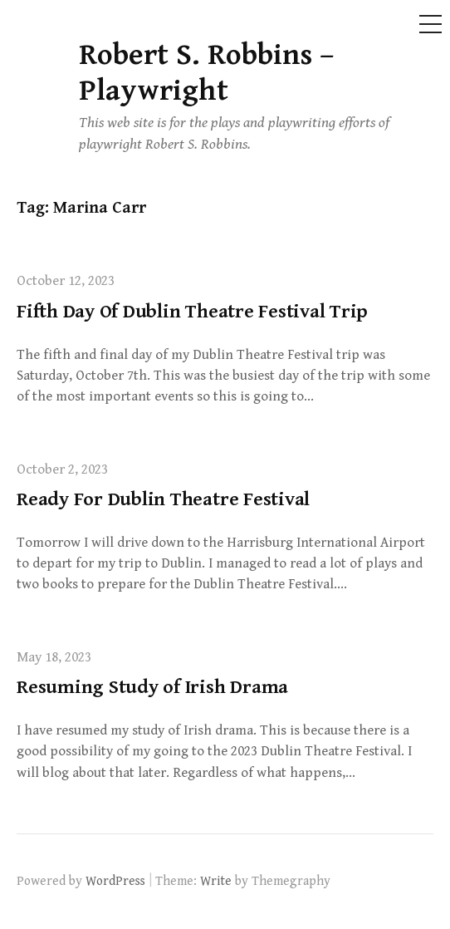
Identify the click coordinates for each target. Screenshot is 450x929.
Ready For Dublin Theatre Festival (163, 499)
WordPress (115, 880)
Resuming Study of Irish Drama (152, 687)
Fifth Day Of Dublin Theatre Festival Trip (192, 311)
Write (216, 880)
